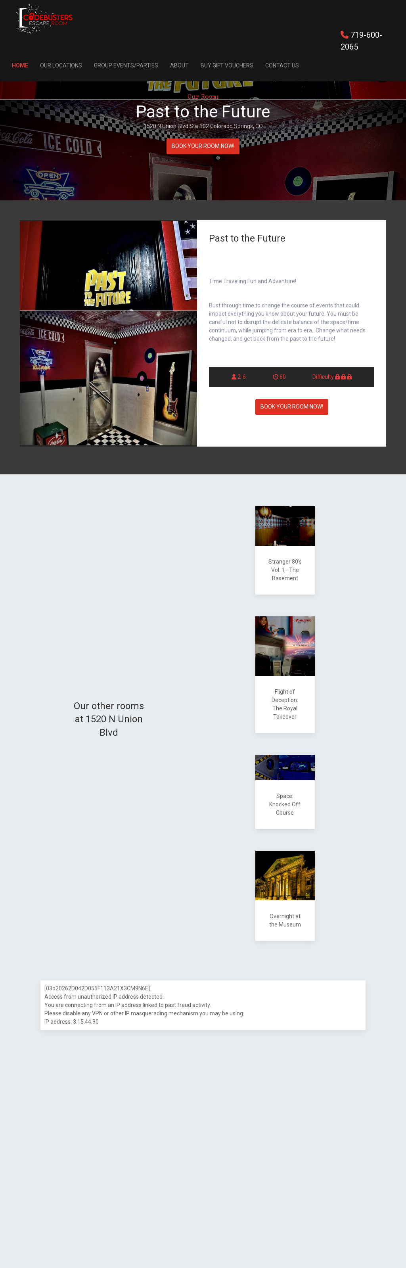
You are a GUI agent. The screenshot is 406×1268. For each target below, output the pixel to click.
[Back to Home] (44, 19)
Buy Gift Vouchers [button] (227, 65)
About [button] (179, 65)
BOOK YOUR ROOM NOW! (203, 146)
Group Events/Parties (126, 65)
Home (20, 65)
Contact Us (282, 65)
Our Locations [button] (61, 65)
